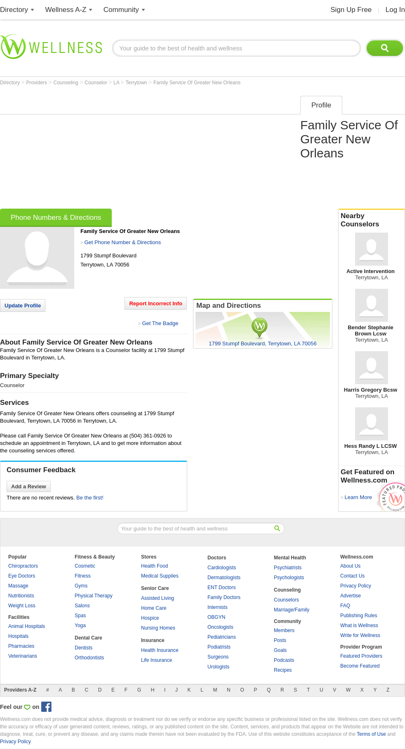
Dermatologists (223, 577)
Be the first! (90, 498)
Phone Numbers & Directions (56, 217)
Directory (14, 10)
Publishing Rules (358, 615)
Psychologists (289, 577)
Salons (82, 606)
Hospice (150, 618)
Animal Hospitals (26, 626)
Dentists (83, 648)
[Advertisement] (147, 149)
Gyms (81, 586)
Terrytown (137, 83)
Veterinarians (22, 656)
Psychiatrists (287, 568)
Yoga (80, 625)
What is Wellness (359, 625)
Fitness (83, 576)
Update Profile (23, 305)
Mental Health (290, 558)
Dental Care (88, 638)
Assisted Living (157, 598)
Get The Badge (160, 323)
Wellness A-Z (66, 10)
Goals (280, 650)
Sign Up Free (351, 10)
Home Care (153, 608)
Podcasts (284, 660)
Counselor (96, 83)
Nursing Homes (158, 628)
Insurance (153, 640)
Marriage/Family (291, 610)
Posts (280, 640)
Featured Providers (361, 656)
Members (284, 630)
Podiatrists (219, 647)
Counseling (67, 83)
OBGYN (216, 617)
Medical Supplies (160, 576)
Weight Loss (21, 606)
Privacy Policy (355, 586)
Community (121, 10)
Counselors (286, 600)
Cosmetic (85, 566)
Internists (217, 607)
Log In (395, 10)
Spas (80, 615)
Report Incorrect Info (155, 303)
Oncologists (220, 627)
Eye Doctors (21, 576)
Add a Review (28, 486)
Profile (321, 105)
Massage (18, 586)
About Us (350, 566)
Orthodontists (89, 658)
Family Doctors (223, 597)
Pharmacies (21, 646)
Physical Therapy (94, 596)
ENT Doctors (221, 587)
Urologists (218, 667)
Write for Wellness (360, 635)
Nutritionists (21, 596)
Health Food (154, 566)
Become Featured (359, 666)
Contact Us (352, 576)
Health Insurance (160, 650)
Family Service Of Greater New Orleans (196, 83)
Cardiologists (221, 568)
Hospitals (18, 636)
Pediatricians (221, 637)
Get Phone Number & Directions (122, 242)
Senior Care (155, 588)
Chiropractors (23, 566)
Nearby (372, 220)
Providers (37, 83)
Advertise (350, 596)
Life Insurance (156, 660)
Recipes (283, 670)
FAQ (345, 606)
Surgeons (217, 657)
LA (116, 83)
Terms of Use (371, 734)
